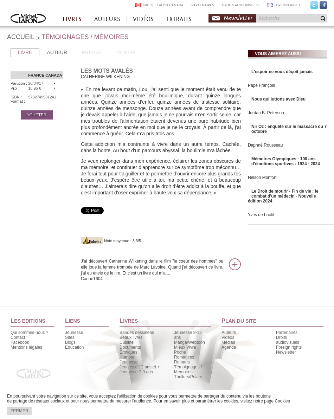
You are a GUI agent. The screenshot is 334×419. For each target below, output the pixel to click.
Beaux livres (131, 337)
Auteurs (228, 332)
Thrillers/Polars (188, 376)
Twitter (314, 6)
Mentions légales (26, 347)
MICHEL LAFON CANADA (162, 5)
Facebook (323, 6)
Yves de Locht (261, 214)
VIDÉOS (143, 19)
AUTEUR (57, 52)
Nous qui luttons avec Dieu (278, 99)
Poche (180, 352)
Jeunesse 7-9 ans (136, 371)
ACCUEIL (20, 36)
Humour (127, 357)
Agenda (228, 347)
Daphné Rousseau (265, 145)
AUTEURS (107, 19)
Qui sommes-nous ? (29, 332)
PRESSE (92, 52)
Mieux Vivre (185, 347)
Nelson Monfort (262, 177)
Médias (228, 342)
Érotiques (128, 352)
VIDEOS (126, 52)
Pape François (261, 85)
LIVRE (25, 52)
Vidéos (227, 337)
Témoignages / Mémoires (188, 369)
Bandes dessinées (137, 332)
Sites (70, 337)
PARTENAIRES (202, 5)
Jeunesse (74, 332)
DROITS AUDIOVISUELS (240, 5)
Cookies (282, 401)
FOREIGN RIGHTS (288, 5)
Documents (130, 347)
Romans (182, 362)
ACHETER (36, 114)
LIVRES (72, 19)
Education (74, 347)
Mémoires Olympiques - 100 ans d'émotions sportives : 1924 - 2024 (285, 161)
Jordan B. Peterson (266, 112)
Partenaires (286, 332)
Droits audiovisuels (287, 340)
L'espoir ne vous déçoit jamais (282, 71)
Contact (18, 337)
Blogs (70, 342)
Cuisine (127, 342)
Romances (184, 357)
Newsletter (238, 18)
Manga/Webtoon (189, 342)
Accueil (28, 19)
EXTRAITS (179, 19)
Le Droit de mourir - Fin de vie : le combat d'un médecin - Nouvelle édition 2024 (283, 196)
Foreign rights (289, 347)
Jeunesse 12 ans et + (140, 367)
